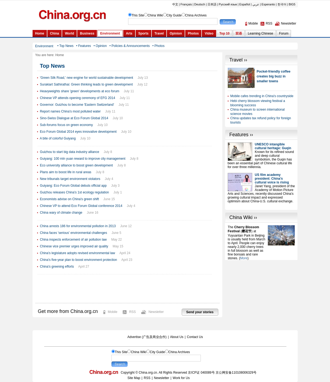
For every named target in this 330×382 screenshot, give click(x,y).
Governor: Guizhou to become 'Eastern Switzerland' (77, 105)
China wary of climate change (61, 212)
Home (59, 55)
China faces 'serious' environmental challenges (73, 233)
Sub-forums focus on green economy (66, 125)
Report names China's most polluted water (70, 111)
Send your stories (199, 312)
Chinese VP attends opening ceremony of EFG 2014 (77, 98)
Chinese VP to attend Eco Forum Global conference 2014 (81, 206)
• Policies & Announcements (130, 46)
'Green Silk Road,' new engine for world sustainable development (86, 78)
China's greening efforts (57, 266)
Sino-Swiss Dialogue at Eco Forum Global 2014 (74, 118)
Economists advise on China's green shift (69, 199)
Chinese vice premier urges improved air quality (74, 246)
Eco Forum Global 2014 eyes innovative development (78, 132)
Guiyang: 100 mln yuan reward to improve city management (82, 159)
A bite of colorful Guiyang (58, 138)
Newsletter (156, 312)
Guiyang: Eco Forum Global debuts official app (73, 185)
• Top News (65, 46)
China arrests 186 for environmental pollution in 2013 (78, 226)
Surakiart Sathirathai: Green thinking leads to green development (86, 84)
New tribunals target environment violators (70, 179)
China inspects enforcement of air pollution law (73, 239)
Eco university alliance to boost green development (76, 165)
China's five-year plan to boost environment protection (78, 260)
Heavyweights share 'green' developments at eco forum (79, 91)
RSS (132, 312)
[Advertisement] (261, 294)
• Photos (158, 46)
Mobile (112, 312)
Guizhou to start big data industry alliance (69, 152)
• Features (83, 46)
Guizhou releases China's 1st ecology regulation (74, 192)
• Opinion (100, 46)
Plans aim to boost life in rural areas (65, 172)
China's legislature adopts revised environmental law (77, 253)
